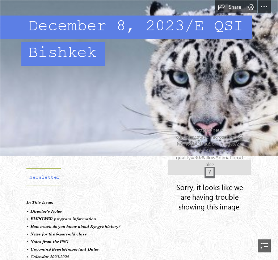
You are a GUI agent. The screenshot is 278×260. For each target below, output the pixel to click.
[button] (229, 6)
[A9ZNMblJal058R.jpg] (139, 78)
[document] (139, 130)
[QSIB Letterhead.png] (209, 167)
